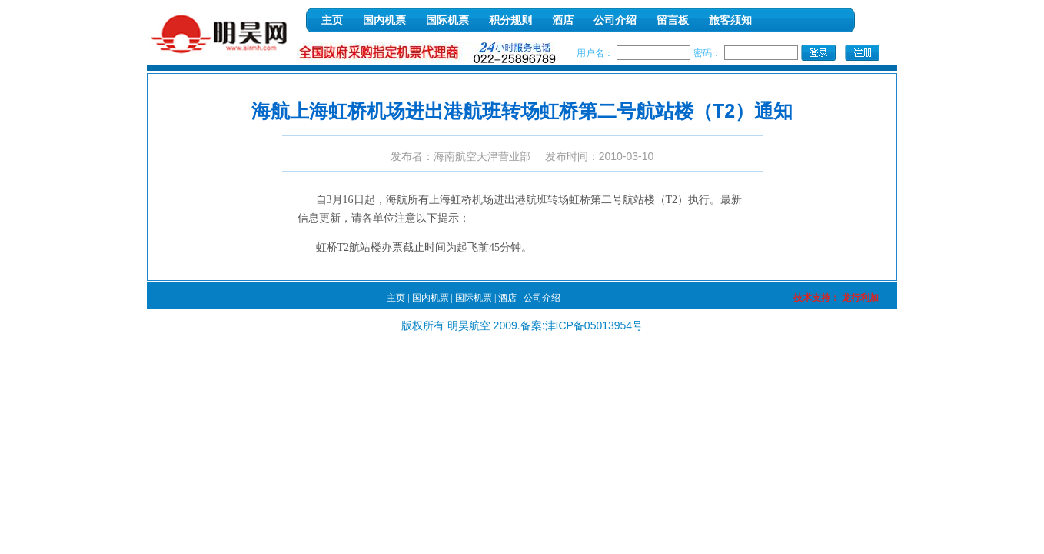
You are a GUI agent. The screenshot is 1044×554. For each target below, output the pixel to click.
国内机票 (384, 20)
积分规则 (510, 20)
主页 (332, 20)
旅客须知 (730, 20)
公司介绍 (615, 20)
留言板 (673, 20)
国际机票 (447, 20)
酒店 (563, 20)
